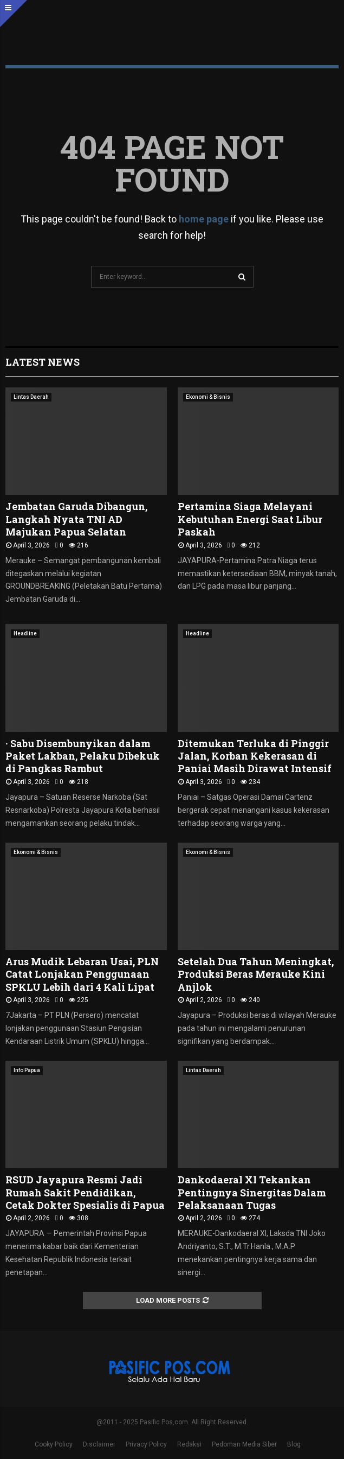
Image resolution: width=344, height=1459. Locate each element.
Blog (294, 1444)
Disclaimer (99, 1444)
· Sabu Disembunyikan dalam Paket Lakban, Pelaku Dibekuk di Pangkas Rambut (82, 756)
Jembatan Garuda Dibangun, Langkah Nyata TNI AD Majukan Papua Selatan (76, 519)
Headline (25, 633)
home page (204, 219)
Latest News (42, 361)
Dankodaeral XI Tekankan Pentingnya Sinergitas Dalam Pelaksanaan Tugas (252, 1192)
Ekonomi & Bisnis (208, 397)
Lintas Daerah (31, 397)
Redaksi (189, 1444)
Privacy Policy (146, 1444)
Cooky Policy (54, 1444)
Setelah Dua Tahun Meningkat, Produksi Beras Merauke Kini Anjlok (256, 974)
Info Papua (27, 1070)
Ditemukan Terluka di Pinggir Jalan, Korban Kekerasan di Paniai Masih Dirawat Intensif (255, 756)
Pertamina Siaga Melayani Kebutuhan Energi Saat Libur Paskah (250, 519)
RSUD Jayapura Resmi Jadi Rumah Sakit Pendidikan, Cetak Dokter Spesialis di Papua (85, 1192)
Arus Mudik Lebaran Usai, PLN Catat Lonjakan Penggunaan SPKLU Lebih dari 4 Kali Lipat (82, 974)
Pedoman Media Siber (244, 1444)
